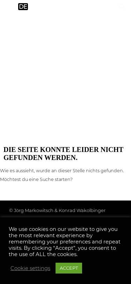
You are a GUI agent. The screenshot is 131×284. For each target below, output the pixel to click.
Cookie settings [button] (30, 268)
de (23, 6)
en (9, 6)
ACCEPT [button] (69, 268)
